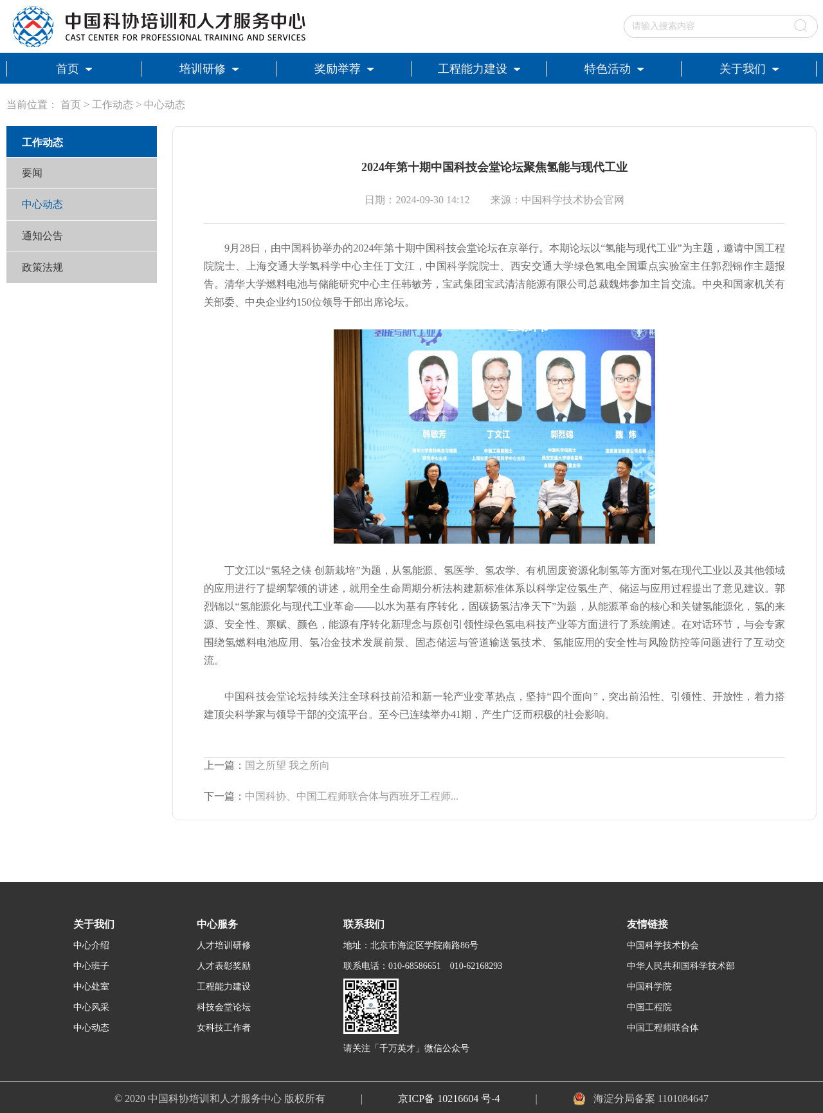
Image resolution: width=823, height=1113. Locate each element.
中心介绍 (91, 945)
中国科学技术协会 (663, 945)
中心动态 (164, 104)
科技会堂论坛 (224, 1007)
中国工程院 (649, 1007)
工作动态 (112, 104)
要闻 (32, 172)
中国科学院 (649, 986)
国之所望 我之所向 (287, 765)
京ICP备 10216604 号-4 (449, 1098)
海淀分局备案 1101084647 (651, 1098)
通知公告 (42, 235)
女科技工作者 (224, 1028)
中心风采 (91, 1007)
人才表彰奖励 (224, 966)
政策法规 (42, 267)
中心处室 (91, 986)
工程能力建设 (224, 986)
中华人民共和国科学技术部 (681, 966)
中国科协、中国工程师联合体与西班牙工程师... (351, 796)
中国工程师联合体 (663, 1028)
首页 (70, 104)
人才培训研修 (224, 945)
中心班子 (91, 966)
